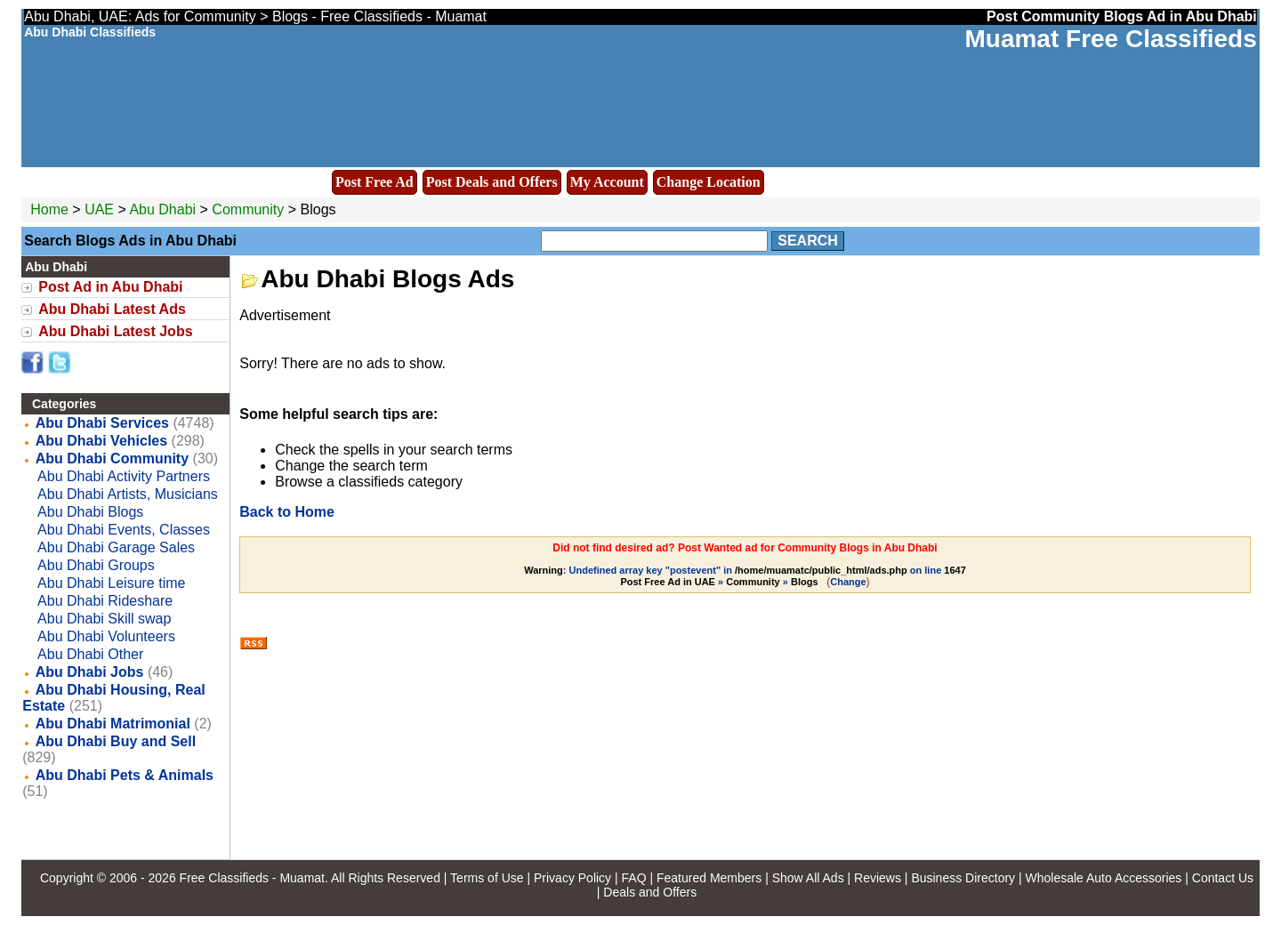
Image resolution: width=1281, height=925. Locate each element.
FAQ (634, 878)
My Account (607, 181)
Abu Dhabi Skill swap (104, 618)
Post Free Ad (374, 181)
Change (848, 581)
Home (49, 209)
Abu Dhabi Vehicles (101, 440)
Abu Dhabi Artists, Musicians (127, 494)
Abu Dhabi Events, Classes (123, 529)
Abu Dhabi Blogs (90, 511)
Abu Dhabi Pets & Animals (125, 775)
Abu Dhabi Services (102, 422)
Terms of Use (486, 878)
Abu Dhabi (164, 209)
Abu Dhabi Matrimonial (113, 723)
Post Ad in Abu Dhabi (110, 286)
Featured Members (709, 878)
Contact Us (1222, 878)
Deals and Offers (650, 892)
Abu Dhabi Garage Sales (116, 547)
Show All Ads (808, 878)
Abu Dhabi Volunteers (106, 636)
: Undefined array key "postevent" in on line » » (745, 576)
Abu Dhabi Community (112, 458)
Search (807, 240)
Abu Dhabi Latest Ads (112, 309)
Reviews (877, 878)
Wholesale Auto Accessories (1104, 878)
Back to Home (286, 511)
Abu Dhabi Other (90, 654)
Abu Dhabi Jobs (90, 672)
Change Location (709, 181)
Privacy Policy (572, 878)
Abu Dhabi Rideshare (105, 600)
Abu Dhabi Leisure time (111, 583)
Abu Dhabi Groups (96, 565)
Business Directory (963, 878)
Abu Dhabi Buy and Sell (116, 741)
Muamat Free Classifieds (1110, 38)
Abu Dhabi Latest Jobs (115, 331)
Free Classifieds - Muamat (252, 878)
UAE (99, 209)
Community (248, 209)
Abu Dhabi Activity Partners (123, 476)
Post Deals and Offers (492, 181)
